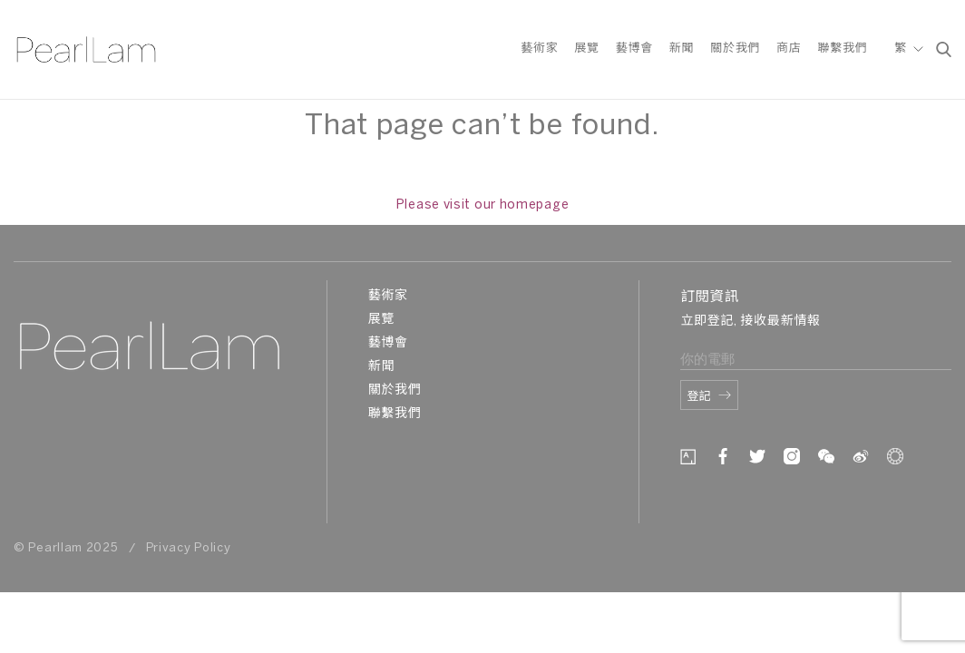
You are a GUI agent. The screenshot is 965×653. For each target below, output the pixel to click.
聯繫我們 (842, 48)
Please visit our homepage (483, 205)
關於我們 (735, 48)
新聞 (681, 48)
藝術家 (539, 48)
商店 (788, 48)
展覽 (586, 48)
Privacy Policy (188, 548)
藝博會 (634, 48)
